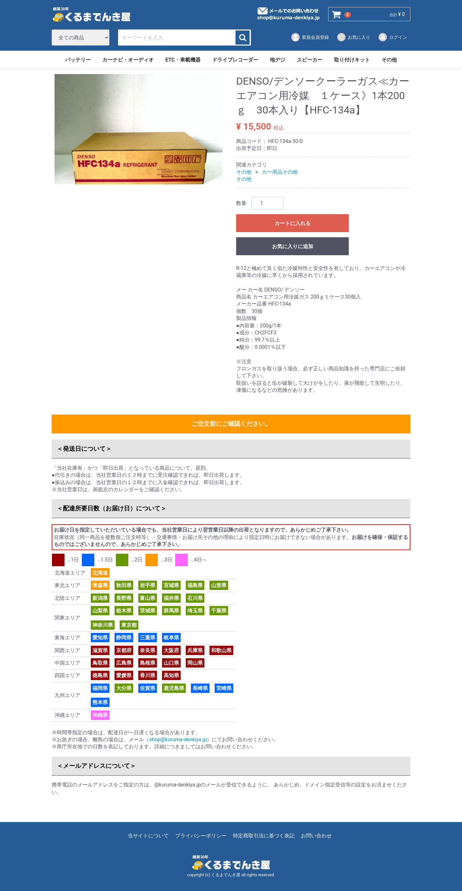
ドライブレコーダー (235, 60)
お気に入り (353, 37)
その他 (389, 60)
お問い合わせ (316, 836)
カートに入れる (293, 223)
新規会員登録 (310, 37)
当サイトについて (148, 836)
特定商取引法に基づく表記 (264, 836)
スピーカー (309, 60)
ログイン (392, 37)
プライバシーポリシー (201, 836)
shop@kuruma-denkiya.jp (178, 739)
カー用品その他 (280, 172)
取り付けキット (352, 60)
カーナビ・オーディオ (128, 60)
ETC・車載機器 (182, 60)
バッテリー (78, 60)
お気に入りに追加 (292, 246)
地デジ (277, 60)
